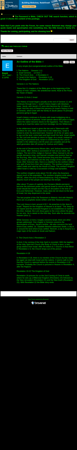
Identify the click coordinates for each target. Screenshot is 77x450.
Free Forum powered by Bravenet (38, 299)
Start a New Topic (7, 50)
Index (15, 37)
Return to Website (7, 37)
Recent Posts (6, 39)
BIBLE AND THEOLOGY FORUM (14, 46)
